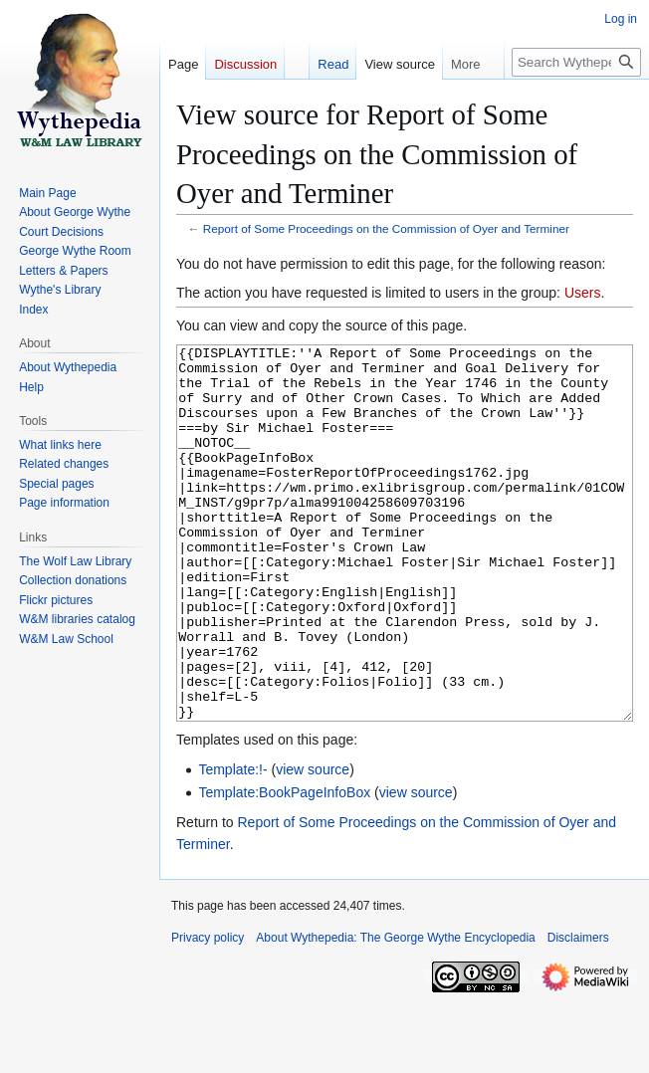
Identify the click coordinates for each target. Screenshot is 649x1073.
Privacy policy (207, 1012)
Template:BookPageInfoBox (284, 867)
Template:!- (232, 844)
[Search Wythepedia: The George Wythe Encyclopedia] (576, 62)
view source (312, 844)
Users (582, 293)
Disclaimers (578, 1012)
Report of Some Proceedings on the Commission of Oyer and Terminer (386, 228)
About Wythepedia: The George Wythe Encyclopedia (395, 1012)
